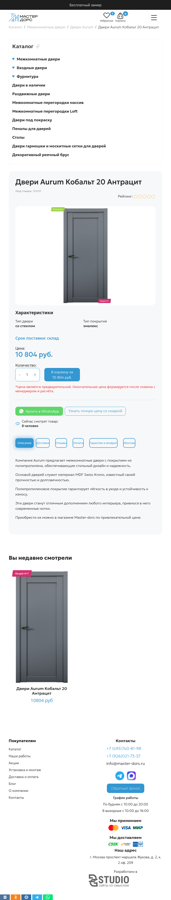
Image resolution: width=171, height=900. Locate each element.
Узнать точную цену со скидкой (95, 411)
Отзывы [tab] (61, 443)
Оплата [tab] (78, 443)
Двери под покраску (32, 120)
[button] (120, 16)
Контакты (16, 797)
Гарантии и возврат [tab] (103, 443)
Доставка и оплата (23, 777)
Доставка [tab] (42, 443)
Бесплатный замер (85, 5)
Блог (12, 784)
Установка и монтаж (25, 770)
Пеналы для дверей (31, 128)
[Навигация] (154, 17)
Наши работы (20, 756)
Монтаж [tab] (129, 443)
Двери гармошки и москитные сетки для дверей (59, 146)
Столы (18, 137)
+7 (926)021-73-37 (123, 756)
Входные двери (29, 67)
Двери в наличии (28, 85)
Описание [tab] (25, 443)
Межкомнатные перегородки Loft (45, 111)
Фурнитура (25, 76)
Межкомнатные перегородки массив (47, 102)
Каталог (15, 749)
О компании (18, 791)
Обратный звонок (125, 788)
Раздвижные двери (31, 93)
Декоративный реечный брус (40, 154)
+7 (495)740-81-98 (123, 748)
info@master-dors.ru (125, 763)
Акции (14, 763)
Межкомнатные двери (36, 59)
